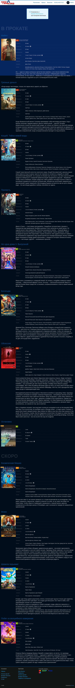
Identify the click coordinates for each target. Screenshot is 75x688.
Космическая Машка (11, 463)
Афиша (43, 2)
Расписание (36, 2)
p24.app (72, 685)
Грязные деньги (8, 82)
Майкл (4, 35)
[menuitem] (36, 2)
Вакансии (49, 2)
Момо (4, 512)
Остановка (6, 421)
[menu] (39, 2)
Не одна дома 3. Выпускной (14, 244)
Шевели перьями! (9, 564)
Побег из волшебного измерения (17, 618)
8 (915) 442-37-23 (59, 2)
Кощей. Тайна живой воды (14, 135)
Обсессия (6, 343)
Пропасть (5, 190)
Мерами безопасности (37, 13)
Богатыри (5, 291)
